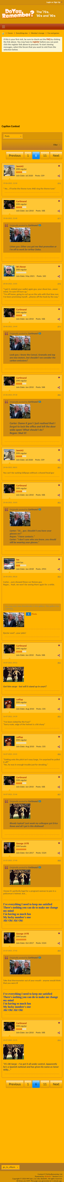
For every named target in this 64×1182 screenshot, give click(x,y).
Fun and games (53, 33)
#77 (59, 218)
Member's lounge (37, 33)
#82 (59, 503)
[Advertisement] (32, 86)
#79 (59, 327)
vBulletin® (48, 1176)
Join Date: (20, 175)
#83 (59, 577)
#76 (59, 183)
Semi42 (20, 166)
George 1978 (22, 843)
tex (17, 559)
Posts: (37, 175)
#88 (59, 860)
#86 (59, 754)
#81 (59, 467)
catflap (19, 699)
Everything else (22, 33)
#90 (59, 1040)
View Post (40, 225)
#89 (59, 951)
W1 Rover (21, 266)
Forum (10, 33)
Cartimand (21, 201)
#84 (59, 663)
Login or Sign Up (54, 2)
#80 (59, 395)
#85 (59, 717)
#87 (59, 794)
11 (45, 155)
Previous (15, 155)
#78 (59, 284)
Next (56, 155)
